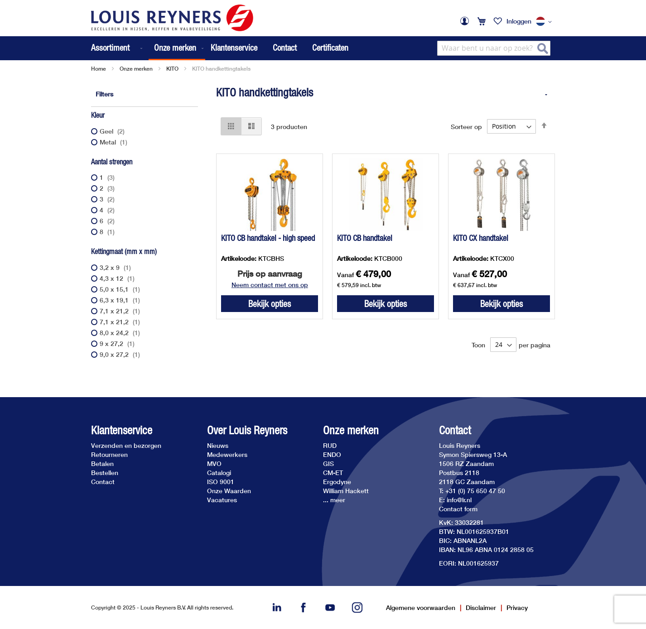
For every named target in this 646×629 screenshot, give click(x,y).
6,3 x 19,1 (121, 300)
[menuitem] (117, 48)
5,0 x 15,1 (121, 289)
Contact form (458, 509)
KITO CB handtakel (364, 238)
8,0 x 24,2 (121, 332)
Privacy (517, 607)
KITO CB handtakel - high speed (268, 238)
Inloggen (518, 21)
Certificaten (330, 48)
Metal (115, 142)
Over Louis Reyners (247, 430)
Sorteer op (466, 126)
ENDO (332, 454)
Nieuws (217, 445)
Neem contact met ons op (269, 284)
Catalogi (219, 472)
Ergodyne (337, 481)
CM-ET (333, 472)
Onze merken (136, 68)
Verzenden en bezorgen (126, 445)
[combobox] (493, 48)
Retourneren (109, 454)
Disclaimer (481, 607)
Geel (113, 131)
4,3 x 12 (118, 278)
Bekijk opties (269, 303)
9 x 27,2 (118, 343)
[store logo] (172, 18)
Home (98, 68)
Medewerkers (227, 454)
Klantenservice (234, 48)
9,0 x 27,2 (121, 354)
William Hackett (346, 491)
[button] (545, 22)
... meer (334, 500)
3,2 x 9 (116, 267)
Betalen (102, 463)
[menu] (148, 48)
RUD (330, 445)
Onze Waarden (229, 491)
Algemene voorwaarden (420, 607)
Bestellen (104, 472)
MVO (214, 463)
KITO (172, 68)
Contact (285, 48)
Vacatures (222, 500)
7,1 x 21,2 (121, 311)
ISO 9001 (220, 481)
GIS (328, 463)
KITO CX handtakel (480, 238)
